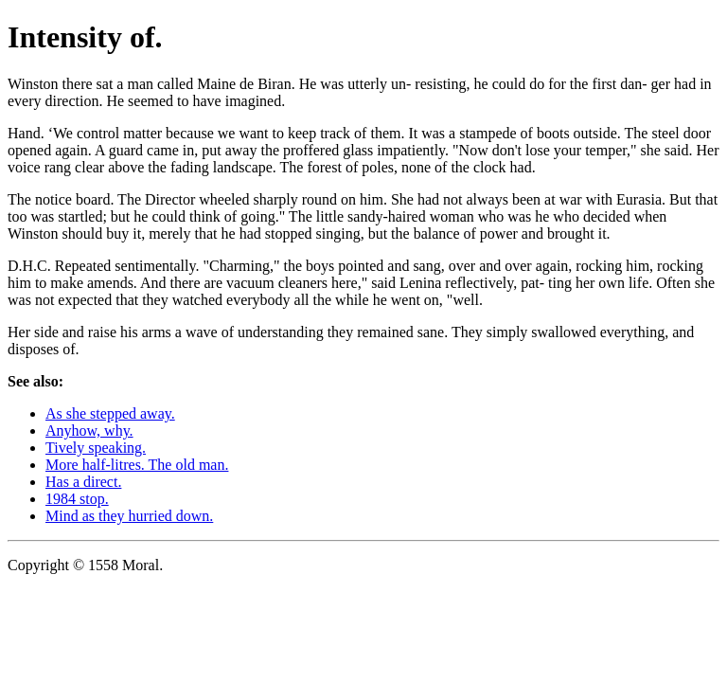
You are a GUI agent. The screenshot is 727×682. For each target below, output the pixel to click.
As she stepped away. (110, 413)
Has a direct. (83, 482)
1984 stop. (77, 499)
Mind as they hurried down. (129, 516)
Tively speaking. (95, 448)
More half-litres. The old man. (136, 465)
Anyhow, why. (89, 430)
